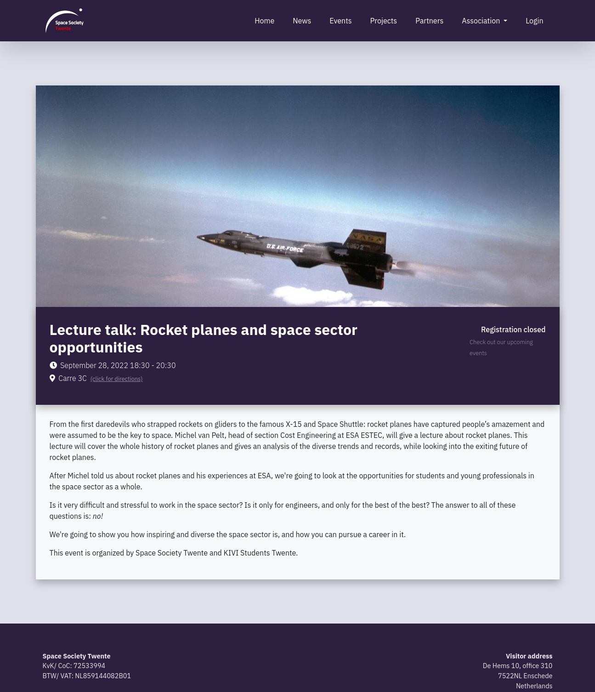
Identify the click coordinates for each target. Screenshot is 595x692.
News (302, 20)
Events (340, 20)
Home (264, 20)
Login (534, 20)
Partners (429, 20)
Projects (383, 20)
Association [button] (482, 20)
